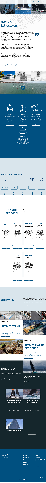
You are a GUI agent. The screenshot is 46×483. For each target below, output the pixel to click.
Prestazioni (26, 457)
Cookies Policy (25, 479)
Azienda (37, 455)
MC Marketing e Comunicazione (22, 477)
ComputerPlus (30, 477)
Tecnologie (26, 460)
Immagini (25, 464)
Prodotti (25, 455)
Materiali (25, 462)
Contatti (37, 466)
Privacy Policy (20, 479)
